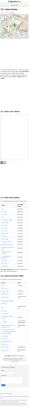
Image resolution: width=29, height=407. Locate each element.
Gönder (3, 385)
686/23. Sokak (5, 297)
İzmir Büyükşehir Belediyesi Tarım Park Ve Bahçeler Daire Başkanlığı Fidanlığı (8, 331)
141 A (3, 209)
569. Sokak (4, 303)
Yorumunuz (3, 375)
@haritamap (9, 393)
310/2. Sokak (4, 336)
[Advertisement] (14, 53)
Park (2, 307)
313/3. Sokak (4, 313)
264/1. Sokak (4, 222)
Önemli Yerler (14, 5)
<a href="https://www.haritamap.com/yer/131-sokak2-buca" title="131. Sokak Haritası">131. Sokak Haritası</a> (14, 359)
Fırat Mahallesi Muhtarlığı (7, 301)
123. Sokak (4, 322)
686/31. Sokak (5, 350)
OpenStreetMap (25, 37)
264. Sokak (4, 225)
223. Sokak (4, 211)
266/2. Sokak (4, 233)
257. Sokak (4, 231)
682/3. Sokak (4, 294)
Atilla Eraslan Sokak (6, 341)
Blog (1, 398)
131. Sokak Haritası (14, 361)
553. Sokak (4, 311)
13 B (2, 217)
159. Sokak (4, 344)
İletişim (26, 396)
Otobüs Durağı (5, 291)
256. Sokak (4, 260)
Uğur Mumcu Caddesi (6, 244)
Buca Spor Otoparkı (6, 242)
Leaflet (19, 37)
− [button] (2, 19)
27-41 (3, 285)
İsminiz (2, 370)
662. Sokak (4, 288)
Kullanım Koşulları (20, 396)
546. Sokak (4, 339)
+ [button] (2, 16)
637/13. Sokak (5, 347)
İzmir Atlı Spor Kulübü (6, 220)
